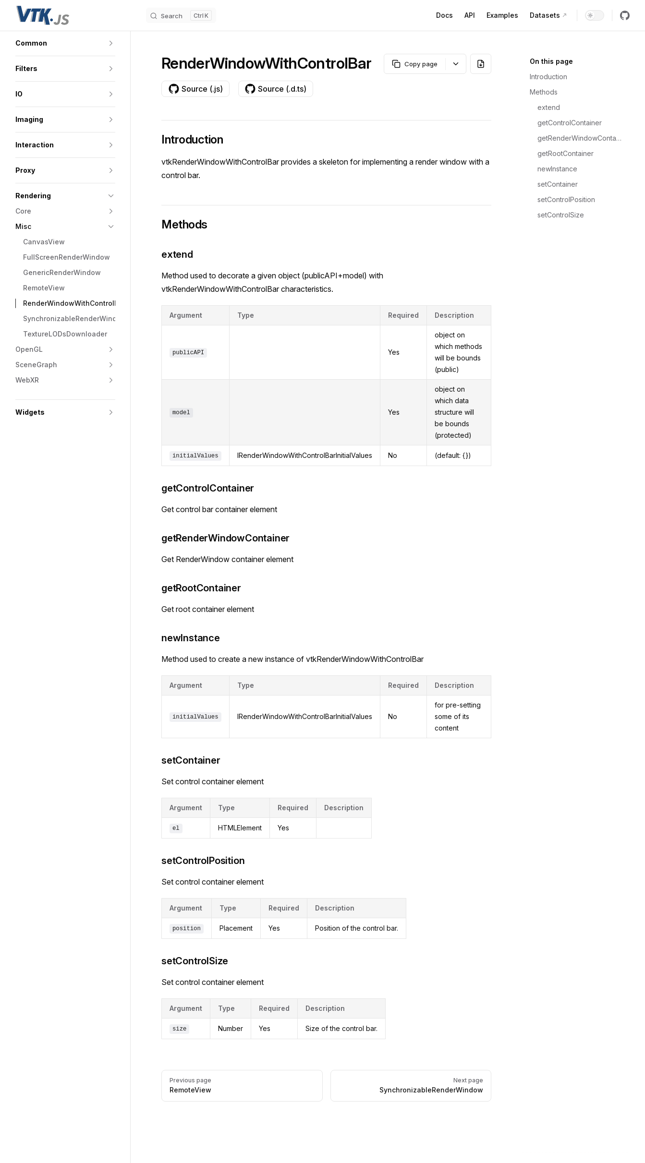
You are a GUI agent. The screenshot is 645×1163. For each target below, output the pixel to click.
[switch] (594, 15)
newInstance (557, 169)
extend (548, 107)
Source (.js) (195, 89)
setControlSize (560, 215)
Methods (544, 92)
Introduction (548, 76)
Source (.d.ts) (275, 89)
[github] (624, 15)
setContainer (557, 184)
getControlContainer (569, 123)
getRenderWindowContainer (579, 138)
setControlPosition (566, 199)
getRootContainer (565, 153)
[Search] (181, 15)
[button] (65, 43)
